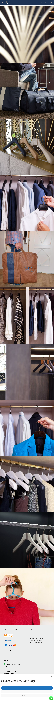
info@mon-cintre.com (8, 668)
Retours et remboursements (36, 638)
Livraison (32, 636)
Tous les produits (34, 644)
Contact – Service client (36, 640)
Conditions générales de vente (37, 631)
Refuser (27, 691)
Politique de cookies (21, 699)
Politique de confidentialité (30, 699)
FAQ (31, 629)
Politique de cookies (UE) (36, 642)
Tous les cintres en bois (35, 649)
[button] (52, 676)
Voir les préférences (27, 695)
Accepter (27, 688)
